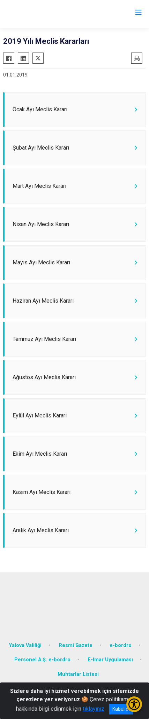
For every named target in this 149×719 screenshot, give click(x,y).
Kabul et (121, 709)
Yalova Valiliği (25, 645)
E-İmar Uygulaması (110, 660)
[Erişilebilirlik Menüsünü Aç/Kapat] (134, 704)
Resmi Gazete (75, 645)
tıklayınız (93, 708)
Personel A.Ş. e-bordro (42, 660)
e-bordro (121, 645)
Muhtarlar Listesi (78, 674)
